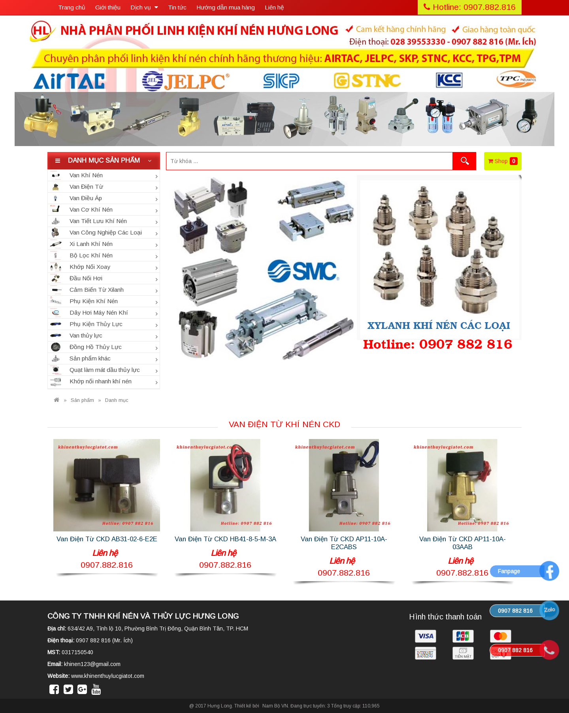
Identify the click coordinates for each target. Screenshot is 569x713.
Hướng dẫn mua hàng (225, 7)
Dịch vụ (144, 7)
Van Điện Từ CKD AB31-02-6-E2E (107, 539)
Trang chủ (71, 7)
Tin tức (177, 7)
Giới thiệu (108, 7)
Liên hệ (274, 7)
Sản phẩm (82, 400)
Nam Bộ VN (275, 706)
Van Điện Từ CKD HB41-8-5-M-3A (225, 539)
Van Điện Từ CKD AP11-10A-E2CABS (344, 543)
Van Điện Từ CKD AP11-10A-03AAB (462, 543)
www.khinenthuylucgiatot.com (107, 676)
